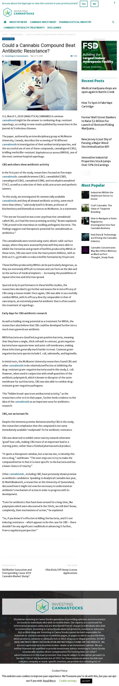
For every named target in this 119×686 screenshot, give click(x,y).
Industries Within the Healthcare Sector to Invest (102, 195)
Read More (49, 680)
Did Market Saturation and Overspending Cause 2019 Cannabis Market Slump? (17, 573)
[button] (113, 22)
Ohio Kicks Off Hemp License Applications (61, 571)
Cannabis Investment (43, 22)
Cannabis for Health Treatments (24, 27)
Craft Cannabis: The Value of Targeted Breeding (101, 208)
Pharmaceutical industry (75, 22)
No (94, 3)
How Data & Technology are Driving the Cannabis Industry (104, 238)
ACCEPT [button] (86, 681)
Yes (84, 3)
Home (5, 34)
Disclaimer (54, 27)
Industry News (18, 22)
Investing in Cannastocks (16, 56)
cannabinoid (9, 120)
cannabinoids (9, 144)
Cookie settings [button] (68, 680)
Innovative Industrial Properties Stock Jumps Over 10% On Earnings (96, 161)
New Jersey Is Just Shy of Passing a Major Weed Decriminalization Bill (97, 143)
